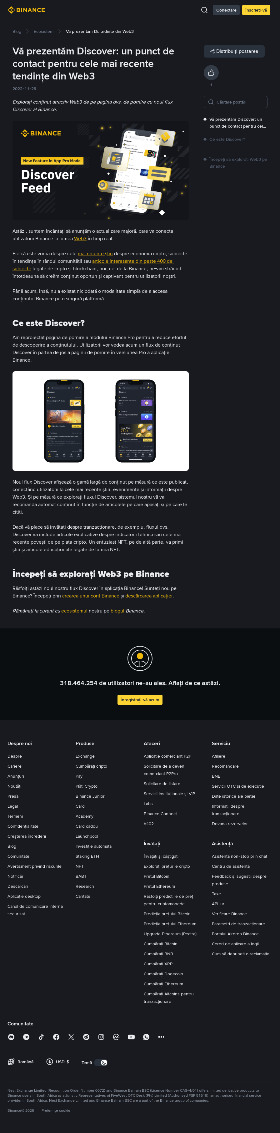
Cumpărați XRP (158, 964)
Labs (148, 803)
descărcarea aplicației (148, 595)
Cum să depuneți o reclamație (240, 954)
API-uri (218, 904)
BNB (216, 776)
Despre (15, 756)
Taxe (216, 894)
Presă (13, 796)
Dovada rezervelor (230, 823)
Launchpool (87, 836)
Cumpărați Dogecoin (163, 974)
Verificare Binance (229, 914)
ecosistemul (74, 610)
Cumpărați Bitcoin (161, 944)
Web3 (80, 238)
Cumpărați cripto (91, 766)
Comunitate (18, 856)
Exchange (85, 756)
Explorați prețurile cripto (167, 866)
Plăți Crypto (87, 786)
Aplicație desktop (24, 896)
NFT (80, 866)
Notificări (16, 876)
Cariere (15, 766)
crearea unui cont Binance (90, 595)
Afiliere (218, 756)
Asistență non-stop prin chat (239, 856)
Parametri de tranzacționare (238, 924)
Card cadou (87, 826)
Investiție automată (94, 846)
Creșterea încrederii (27, 836)
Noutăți (14, 786)
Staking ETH (87, 856)
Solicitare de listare (162, 783)
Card (80, 806)
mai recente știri (95, 253)
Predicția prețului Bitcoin (167, 914)
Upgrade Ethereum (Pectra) (170, 934)
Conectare (226, 10)
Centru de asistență (231, 866)
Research (85, 886)
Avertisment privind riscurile (35, 866)
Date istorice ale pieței (233, 796)
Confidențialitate (23, 826)
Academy (84, 816)
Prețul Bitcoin (156, 876)
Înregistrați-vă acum (140, 700)
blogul (117, 610)
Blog (12, 846)
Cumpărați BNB (158, 954)
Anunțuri (16, 776)
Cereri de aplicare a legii (235, 944)
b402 (149, 823)
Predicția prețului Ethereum (170, 924)
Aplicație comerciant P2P (167, 756)
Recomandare (225, 766)
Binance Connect (160, 813)
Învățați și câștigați (161, 856)
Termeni (15, 816)
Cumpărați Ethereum (163, 984)
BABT (81, 876)
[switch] (101, 1062)
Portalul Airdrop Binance (235, 934)
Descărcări (18, 886)
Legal (13, 806)
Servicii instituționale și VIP (169, 793)
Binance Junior (90, 796)
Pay (79, 776)
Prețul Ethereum (159, 886)
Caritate (83, 896)
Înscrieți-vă (256, 10)
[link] (16, 31)
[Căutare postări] (240, 102)
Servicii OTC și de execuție (238, 786)
